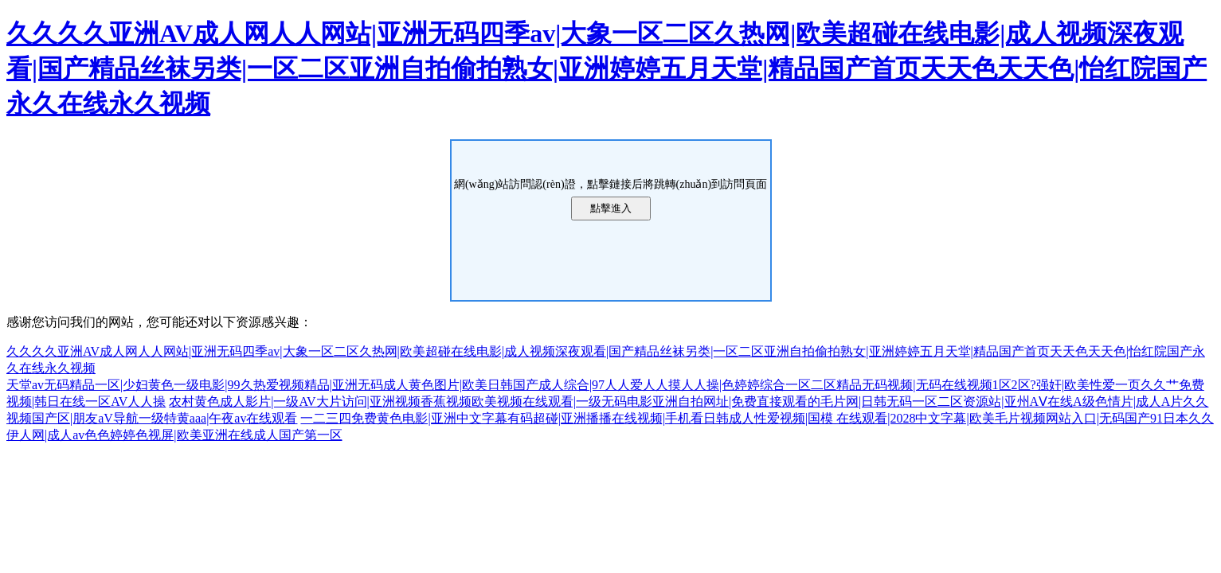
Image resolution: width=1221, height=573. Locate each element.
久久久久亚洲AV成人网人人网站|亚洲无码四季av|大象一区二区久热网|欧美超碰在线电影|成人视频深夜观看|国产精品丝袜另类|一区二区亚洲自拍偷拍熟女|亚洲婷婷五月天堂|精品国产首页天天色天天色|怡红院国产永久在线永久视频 (606, 68)
